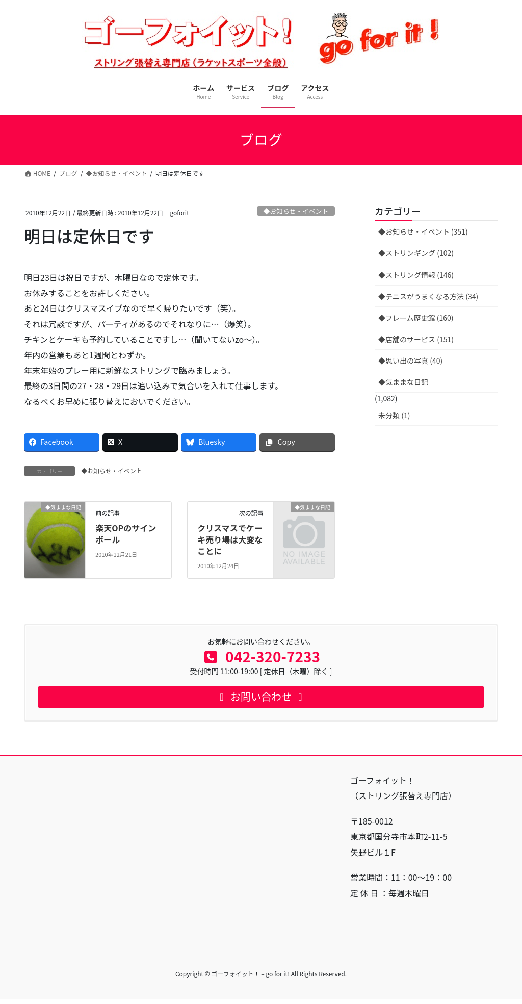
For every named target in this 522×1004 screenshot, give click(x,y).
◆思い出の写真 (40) (410, 360)
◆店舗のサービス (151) (416, 339)
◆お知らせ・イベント (295, 211)
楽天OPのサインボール (125, 533)
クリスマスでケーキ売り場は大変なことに (230, 539)
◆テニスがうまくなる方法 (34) (428, 296)
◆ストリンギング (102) (416, 253)
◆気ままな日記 (403, 382)
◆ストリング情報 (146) (416, 275)
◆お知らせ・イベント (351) (423, 231)
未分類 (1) (394, 415)
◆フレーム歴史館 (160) (416, 318)
